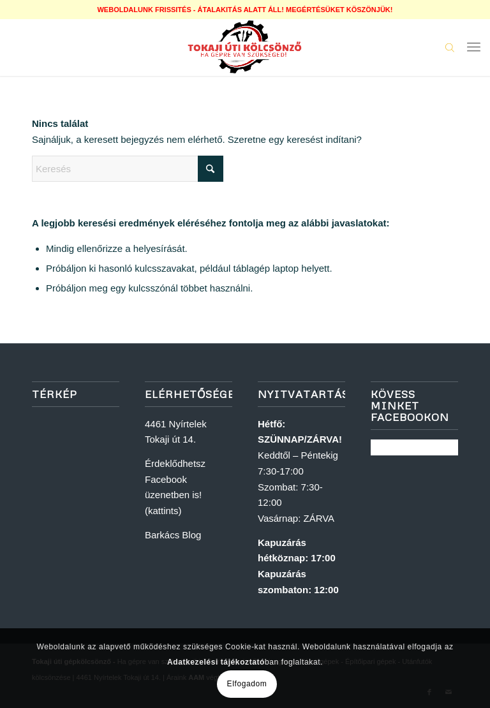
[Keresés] (127, 169)
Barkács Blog (173, 534)
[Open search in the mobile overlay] (449, 47)
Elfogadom (247, 683)
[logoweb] (245, 47)
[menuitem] (473, 47)
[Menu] (473, 47)
